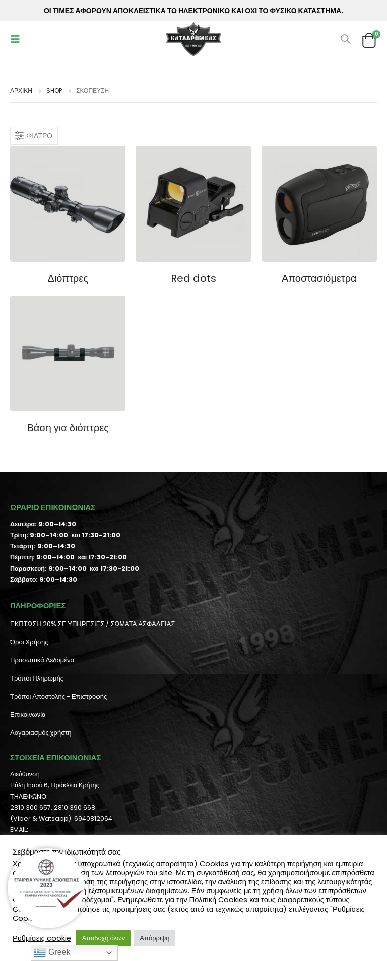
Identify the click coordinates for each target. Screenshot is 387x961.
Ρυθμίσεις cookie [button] (42, 938)
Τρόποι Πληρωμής (36, 678)
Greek (52, 953)
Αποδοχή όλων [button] (103, 938)
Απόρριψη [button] (154, 938)
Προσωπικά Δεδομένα (42, 660)
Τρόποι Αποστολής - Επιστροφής (58, 696)
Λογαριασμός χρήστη (41, 733)
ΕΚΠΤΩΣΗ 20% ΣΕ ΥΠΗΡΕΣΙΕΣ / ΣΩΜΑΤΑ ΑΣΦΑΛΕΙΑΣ (92, 624)
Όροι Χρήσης (29, 642)
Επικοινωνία (28, 714)
